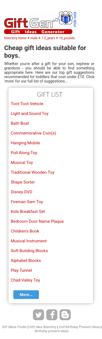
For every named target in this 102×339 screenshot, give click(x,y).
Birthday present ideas (52, 331)
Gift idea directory (42, 327)
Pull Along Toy (24, 152)
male (34, 38)
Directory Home (15, 38)
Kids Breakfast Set (28, 211)
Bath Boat (20, 123)
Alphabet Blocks (26, 260)
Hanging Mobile (25, 143)
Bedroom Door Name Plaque (37, 221)
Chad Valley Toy (25, 280)
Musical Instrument (29, 241)
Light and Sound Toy (29, 113)
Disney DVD (21, 192)
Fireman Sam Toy (27, 201)
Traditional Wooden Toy (32, 172)
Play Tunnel (21, 270)
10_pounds (67, 38)
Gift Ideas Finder (14, 327)
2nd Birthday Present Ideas (79, 327)
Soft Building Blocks (29, 250)
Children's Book (25, 231)
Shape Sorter (23, 182)
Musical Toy (22, 162)
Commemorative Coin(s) (33, 133)
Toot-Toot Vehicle (27, 103)
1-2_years (48, 38)
